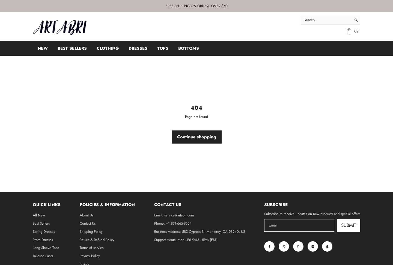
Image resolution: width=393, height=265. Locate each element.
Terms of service (92, 247)
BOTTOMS (188, 48)
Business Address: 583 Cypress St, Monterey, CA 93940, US (199, 231)
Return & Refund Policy (97, 239)
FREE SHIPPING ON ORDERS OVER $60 (197, 5)
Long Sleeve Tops (46, 247)
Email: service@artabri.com (174, 215)
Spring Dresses (44, 231)
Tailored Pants (43, 255)
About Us (86, 215)
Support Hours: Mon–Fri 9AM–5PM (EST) (186, 239)
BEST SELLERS (72, 48)
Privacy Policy (90, 255)
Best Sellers (41, 223)
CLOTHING (108, 48)
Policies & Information (107, 205)
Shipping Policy (91, 231)
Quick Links (47, 205)
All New (39, 215)
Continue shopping (196, 137)
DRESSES (138, 48)
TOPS (162, 48)
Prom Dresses (43, 239)
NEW (43, 48)
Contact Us (88, 223)
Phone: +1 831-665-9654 (173, 223)
